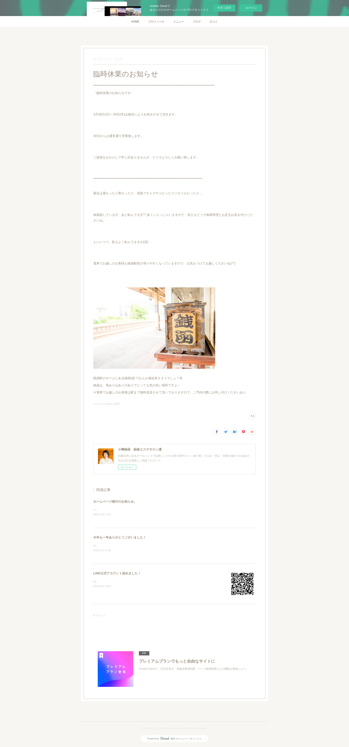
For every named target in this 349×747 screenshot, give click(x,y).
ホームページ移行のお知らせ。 (115, 501)
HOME (135, 21)
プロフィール (156, 21)
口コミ (214, 21)
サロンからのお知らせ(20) (106, 404)
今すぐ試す (224, 7)
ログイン (251, 8)
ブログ (197, 21)
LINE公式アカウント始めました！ (117, 574)
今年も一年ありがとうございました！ (119, 537)
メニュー (178, 21)
